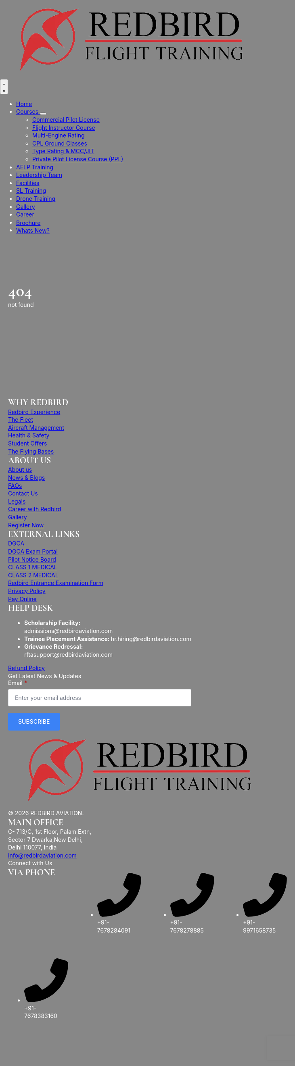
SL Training (31, 190)
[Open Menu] (4, 86)
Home (24, 103)
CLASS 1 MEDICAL (32, 567)
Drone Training (35, 198)
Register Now (26, 525)
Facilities (27, 182)
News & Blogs (26, 477)
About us (20, 469)
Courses (28, 111)
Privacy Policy (27, 590)
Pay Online (22, 598)
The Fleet (20, 419)
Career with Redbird (34, 509)
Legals (16, 501)
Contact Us (23, 493)
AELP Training (34, 167)
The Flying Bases (31, 451)
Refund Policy (26, 667)
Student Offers (27, 443)
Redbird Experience (34, 411)
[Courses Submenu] (43, 113)
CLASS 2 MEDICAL (33, 575)
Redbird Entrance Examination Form (55, 582)
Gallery (25, 206)
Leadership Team (39, 174)
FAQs (15, 485)
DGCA (16, 543)
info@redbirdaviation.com (42, 855)
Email (17, 683)
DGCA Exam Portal (33, 551)
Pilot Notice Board (32, 559)
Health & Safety (28, 435)
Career (25, 214)
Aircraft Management (36, 427)
